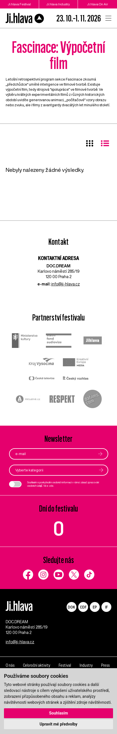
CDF (83, 607)
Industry (86, 665)
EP (95, 607)
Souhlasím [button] (58, 713)
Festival (65, 665)
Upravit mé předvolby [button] (58, 724)
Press (105, 665)
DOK (71, 607)
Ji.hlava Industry (58, 4)
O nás (10, 665)
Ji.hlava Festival (19, 4)
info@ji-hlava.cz (65, 284)
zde (51, 485)
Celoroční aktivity (36, 665)
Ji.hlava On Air (97, 4)
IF (106, 607)
